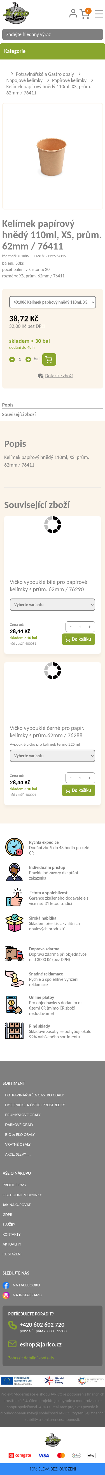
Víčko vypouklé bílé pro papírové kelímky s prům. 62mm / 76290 (48, 585)
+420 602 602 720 (42, 1324)
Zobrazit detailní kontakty (31, 1358)
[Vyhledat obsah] (96, 34)
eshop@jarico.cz (41, 1344)
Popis (7, 405)
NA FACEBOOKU (26, 1285)
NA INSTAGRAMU (27, 1294)
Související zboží (19, 414)
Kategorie (52, 51)
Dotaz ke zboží (59, 376)
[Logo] (23, 14)
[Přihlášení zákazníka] (73, 13)
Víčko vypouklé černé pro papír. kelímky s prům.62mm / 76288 (47, 731)
